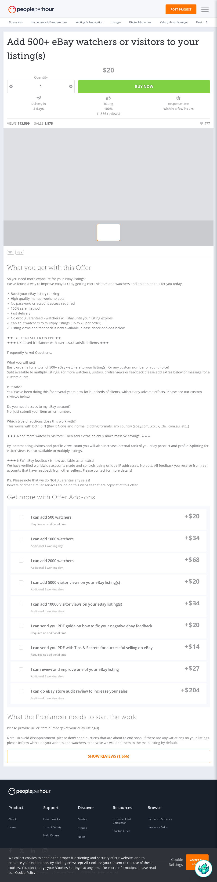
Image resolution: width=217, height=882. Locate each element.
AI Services (15, 22)
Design (116, 22)
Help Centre (51, 835)
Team (12, 827)
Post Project (181, 9)
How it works (51, 819)
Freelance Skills (158, 827)
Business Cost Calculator (122, 821)
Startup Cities (121, 831)
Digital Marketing (140, 22)
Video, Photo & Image (174, 22)
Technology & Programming (49, 22)
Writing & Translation (89, 22)
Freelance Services (160, 819)
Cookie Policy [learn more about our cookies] (25, 872)
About (12, 819)
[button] (204, 9)
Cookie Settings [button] (176, 862)
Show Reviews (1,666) (108, 756)
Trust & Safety (52, 827)
